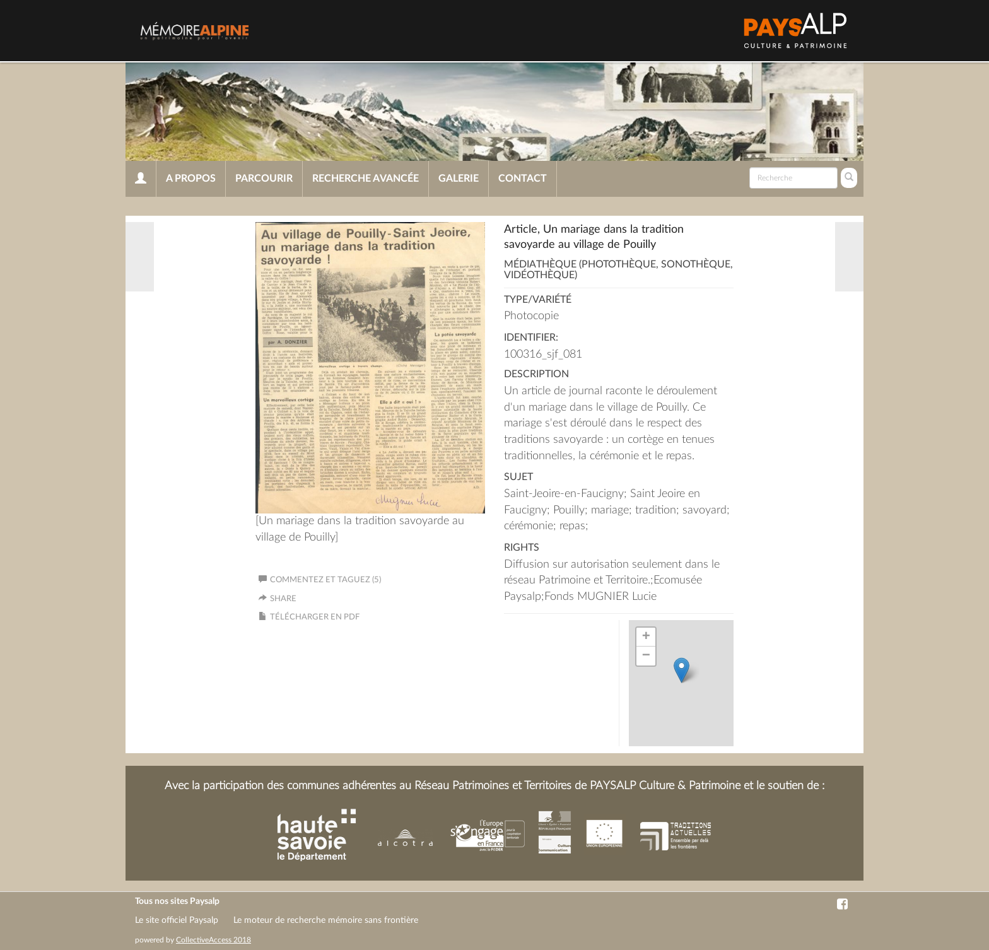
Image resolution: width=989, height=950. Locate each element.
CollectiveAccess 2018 (213, 940)
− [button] (646, 656)
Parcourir (264, 178)
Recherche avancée (365, 178)
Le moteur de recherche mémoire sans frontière (325, 920)
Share (283, 599)
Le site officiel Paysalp (176, 920)
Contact (522, 178)
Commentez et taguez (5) (320, 580)
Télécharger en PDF (315, 617)
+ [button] (646, 637)
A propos (191, 178)
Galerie (458, 178)
